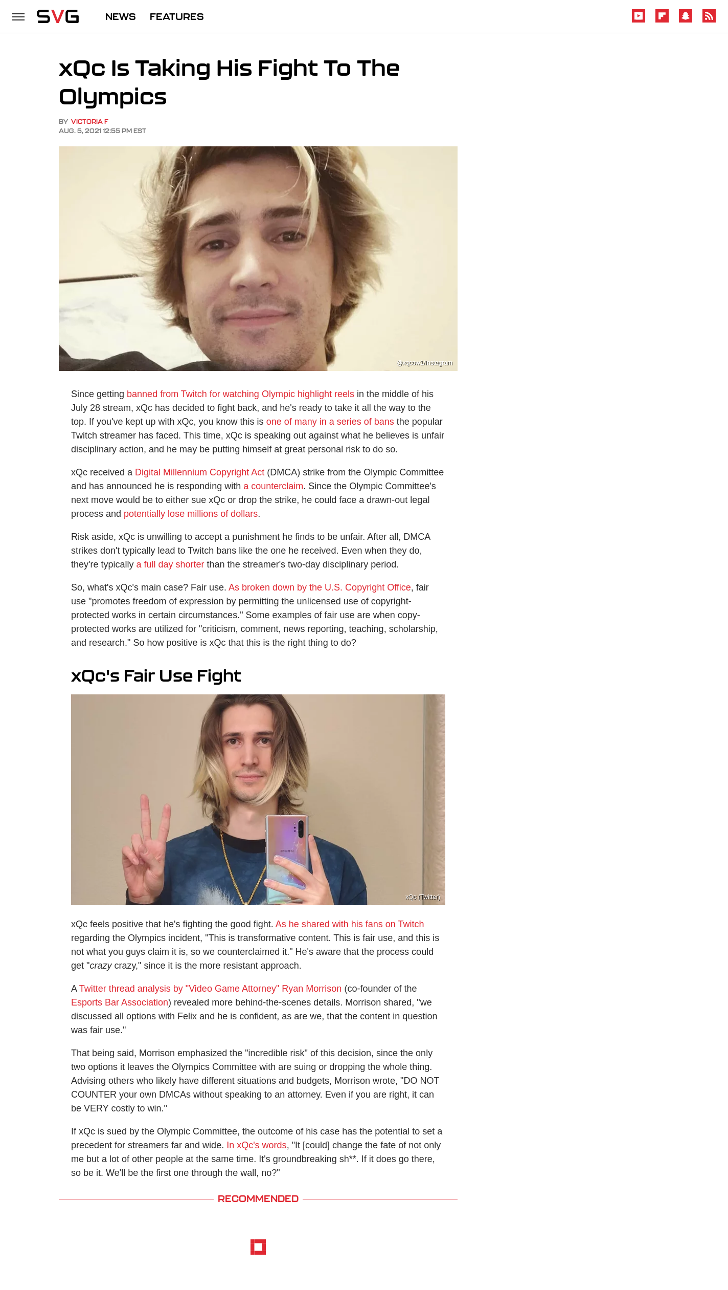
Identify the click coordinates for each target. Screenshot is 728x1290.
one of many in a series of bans (330, 422)
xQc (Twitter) (422, 897)
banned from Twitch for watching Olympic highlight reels (240, 394)
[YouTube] (638, 21)
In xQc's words (256, 1145)
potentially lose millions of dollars (191, 514)
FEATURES (177, 16)
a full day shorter (170, 564)
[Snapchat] (685, 21)
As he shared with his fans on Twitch (350, 924)
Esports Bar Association (119, 1002)
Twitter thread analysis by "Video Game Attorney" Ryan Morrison (210, 988)
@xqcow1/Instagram (424, 363)
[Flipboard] (662, 21)
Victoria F (89, 121)
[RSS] (709, 21)
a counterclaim (273, 486)
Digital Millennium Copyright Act (199, 472)
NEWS (120, 16)
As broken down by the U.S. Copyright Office (320, 587)
